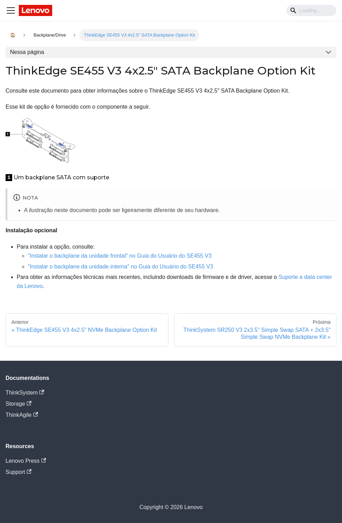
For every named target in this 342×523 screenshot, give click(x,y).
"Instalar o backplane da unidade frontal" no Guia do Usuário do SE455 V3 (120, 256)
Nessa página (27, 52)
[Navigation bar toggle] (11, 10)
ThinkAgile (22, 415)
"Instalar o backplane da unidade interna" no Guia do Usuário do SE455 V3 (120, 267)
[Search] (311, 10)
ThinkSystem (25, 393)
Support (18, 472)
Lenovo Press (26, 461)
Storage (18, 404)
